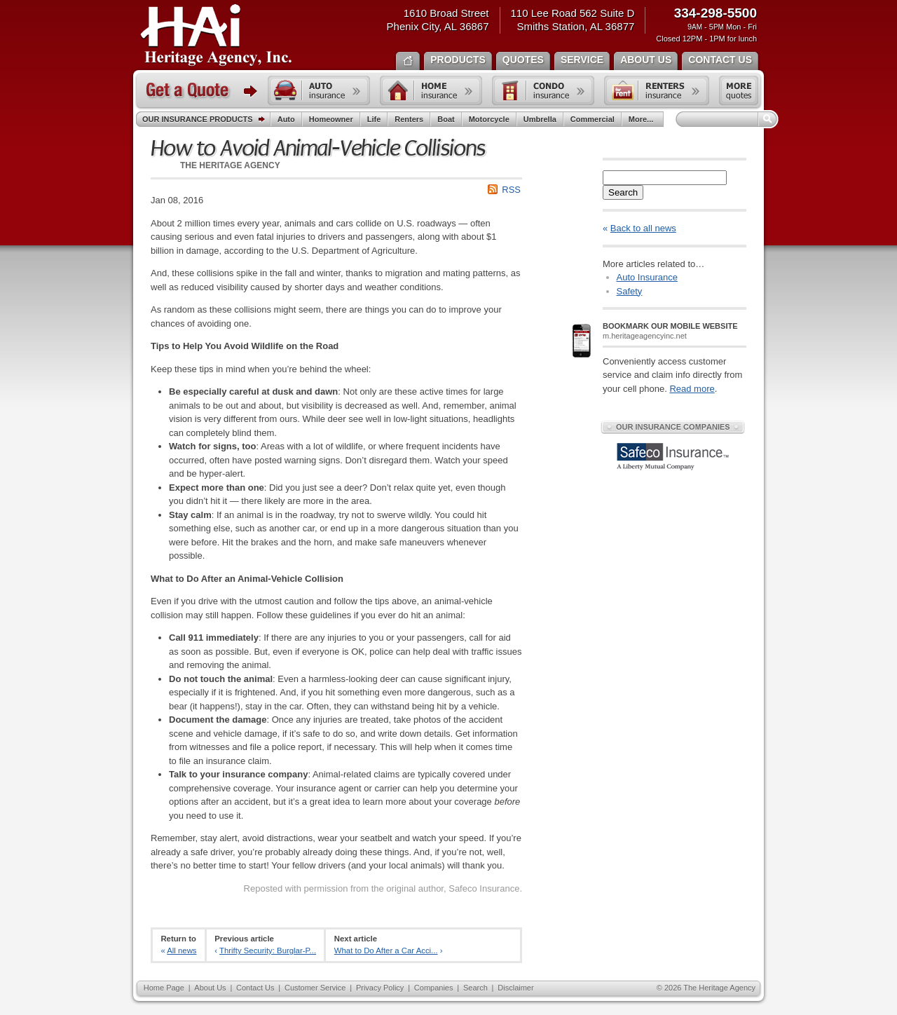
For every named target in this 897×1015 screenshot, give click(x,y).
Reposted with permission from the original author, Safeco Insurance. (383, 888)
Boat (445, 119)
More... (643, 119)
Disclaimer (515, 987)
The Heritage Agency (216, 35)
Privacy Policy (380, 987)
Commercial (592, 119)
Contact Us (255, 987)
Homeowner (331, 119)
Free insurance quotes (738, 90)
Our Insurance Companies (672, 427)
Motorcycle (489, 119)
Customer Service (315, 987)
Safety (630, 291)
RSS (511, 189)
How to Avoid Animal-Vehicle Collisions (318, 148)
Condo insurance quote (543, 90)
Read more (691, 388)
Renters (409, 119)
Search (623, 192)
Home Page (164, 987)
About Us (210, 987)
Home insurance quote (431, 90)
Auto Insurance (647, 277)
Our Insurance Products (206, 120)
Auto (286, 119)
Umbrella (539, 119)
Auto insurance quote (319, 90)
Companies (433, 987)
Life (374, 119)
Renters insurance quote (656, 90)
